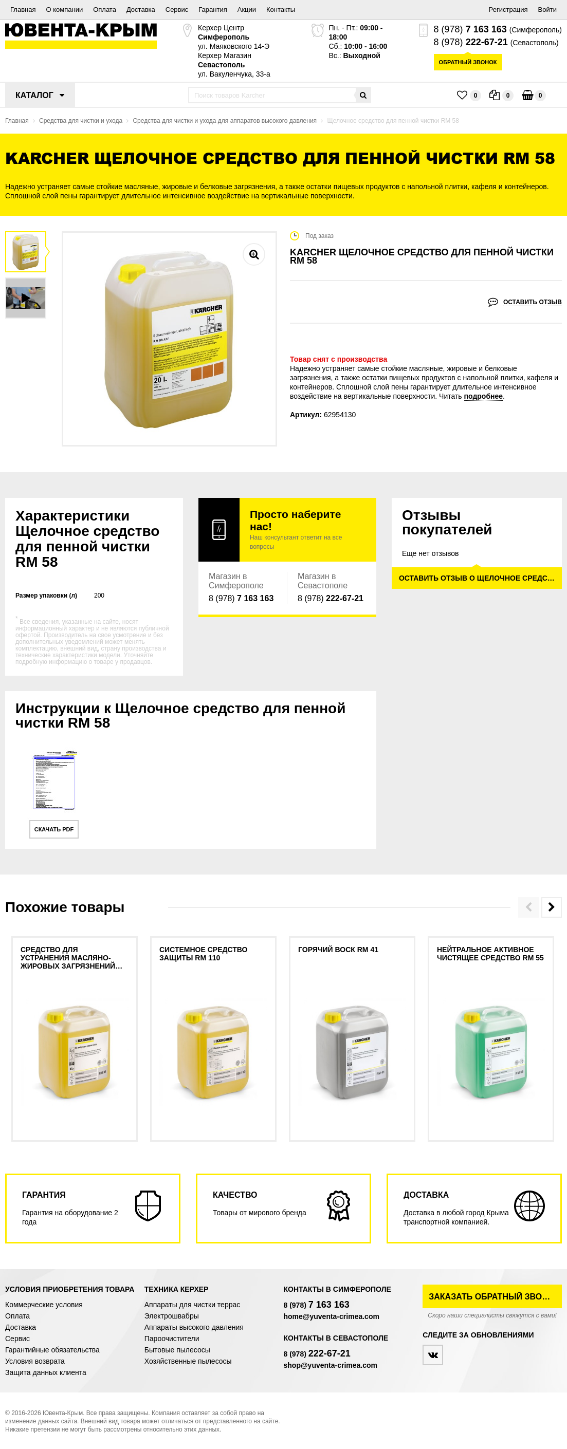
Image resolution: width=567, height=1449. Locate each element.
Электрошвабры (171, 1316)
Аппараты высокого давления (194, 1327)
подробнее (483, 396)
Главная (22, 9)
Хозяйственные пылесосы (188, 1361)
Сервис (177, 9)
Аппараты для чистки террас (192, 1305)
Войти (547, 9)
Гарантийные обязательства (52, 1350)
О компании (64, 9)
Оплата (104, 9)
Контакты (280, 9)
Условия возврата (35, 1361)
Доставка (140, 9)
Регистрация (508, 9)
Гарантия (212, 9)
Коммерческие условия (44, 1305)
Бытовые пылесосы (177, 1350)
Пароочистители (171, 1338)
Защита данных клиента (45, 1372)
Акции (246, 9)
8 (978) (470, 29)
